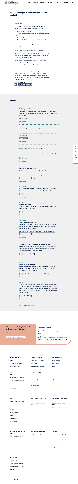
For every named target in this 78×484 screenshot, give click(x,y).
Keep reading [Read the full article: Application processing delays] (22, 276)
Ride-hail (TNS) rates (14, 412)
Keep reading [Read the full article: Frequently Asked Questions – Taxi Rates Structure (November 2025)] (22, 197)
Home (11, 9)
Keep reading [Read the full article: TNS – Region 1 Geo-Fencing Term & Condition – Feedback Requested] (22, 298)
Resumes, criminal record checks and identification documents (17, 380)
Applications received (56, 360)
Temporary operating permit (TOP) (37, 381)
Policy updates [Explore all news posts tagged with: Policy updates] (29, 84)
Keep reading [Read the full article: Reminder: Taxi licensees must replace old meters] (22, 161)
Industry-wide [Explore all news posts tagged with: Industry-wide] (29, 177)
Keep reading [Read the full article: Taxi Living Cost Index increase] (22, 121)
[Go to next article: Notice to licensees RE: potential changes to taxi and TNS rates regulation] (47, 89)
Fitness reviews (34, 363)
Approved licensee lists (56, 363)
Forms (53, 437)
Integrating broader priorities (57, 375)
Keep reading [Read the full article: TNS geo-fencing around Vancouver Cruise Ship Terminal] (22, 256)
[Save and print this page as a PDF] (10, 26)
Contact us (66, 2)
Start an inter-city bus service (36, 410)
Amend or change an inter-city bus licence (37, 403)
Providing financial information (15, 369)
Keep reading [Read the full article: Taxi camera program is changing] (22, 237)
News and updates (17, 9)
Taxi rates (11, 415)
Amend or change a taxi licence (37, 434)
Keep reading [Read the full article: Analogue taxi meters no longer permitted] (22, 141)
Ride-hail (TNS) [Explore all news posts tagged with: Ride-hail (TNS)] (21, 84)
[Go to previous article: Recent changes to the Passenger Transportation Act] (17, 89)
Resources (58, 2)
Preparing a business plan (15, 366)
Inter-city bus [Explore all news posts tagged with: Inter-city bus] (32, 231)
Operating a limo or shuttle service (37, 369)
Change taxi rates (13, 418)
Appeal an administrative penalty (37, 360)
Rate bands (12, 408)
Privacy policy (20, 479)
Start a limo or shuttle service (57, 407)
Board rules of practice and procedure (59, 434)
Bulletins (42, 2)
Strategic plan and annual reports (16, 466)
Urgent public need (13, 387)
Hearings (53, 372)
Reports (53, 446)
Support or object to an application (58, 378)
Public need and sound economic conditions (16, 373)
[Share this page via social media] (10, 23)
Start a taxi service (34, 437)
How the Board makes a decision (16, 363)
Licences (28, 2)
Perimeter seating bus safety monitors (38, 378)
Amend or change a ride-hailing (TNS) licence (17, 436)
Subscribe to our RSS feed (15, 336)
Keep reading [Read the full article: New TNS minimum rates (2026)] (22, 181)
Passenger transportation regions (58, 440)
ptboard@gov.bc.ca (24, 77)
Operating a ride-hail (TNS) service (37, 372)
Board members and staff (15, 460)
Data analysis (50, 2)
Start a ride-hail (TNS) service (15, 440)
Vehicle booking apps (35, 384)
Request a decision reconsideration (17, 377)
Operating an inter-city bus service (37, 366)
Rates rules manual (13, 421)
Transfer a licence (13, 384)
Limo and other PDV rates (15, 405)
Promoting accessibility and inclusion (17, 463)
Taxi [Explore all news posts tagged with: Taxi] (16, 84)
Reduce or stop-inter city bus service (38, 407)
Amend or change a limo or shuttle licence (58, 403)
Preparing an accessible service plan (38, 440)
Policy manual (54, 443)
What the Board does (14, 469)
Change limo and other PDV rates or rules (17, 401)
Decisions (35, 2)
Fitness (11, 360)
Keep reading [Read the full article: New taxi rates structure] (22, 214)
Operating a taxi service (35, 375)
